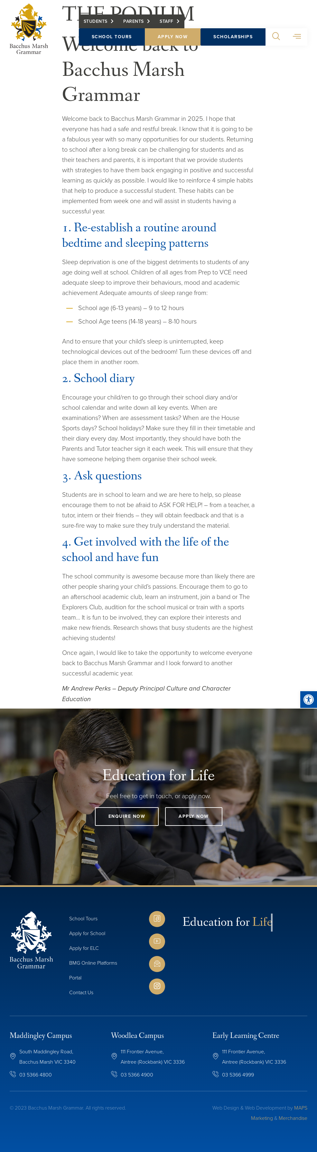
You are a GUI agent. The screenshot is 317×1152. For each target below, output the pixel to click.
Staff (166, 21)
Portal (75, 977)
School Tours (112, 36)
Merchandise (293, 1117)
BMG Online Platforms (93, 962)
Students (95, 21)
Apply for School (87, 933)
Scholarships (233, 36)
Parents (133, 21)
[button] (276, 37)
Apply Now (173, 36)
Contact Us (81, 992)
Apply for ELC (84, 947)
